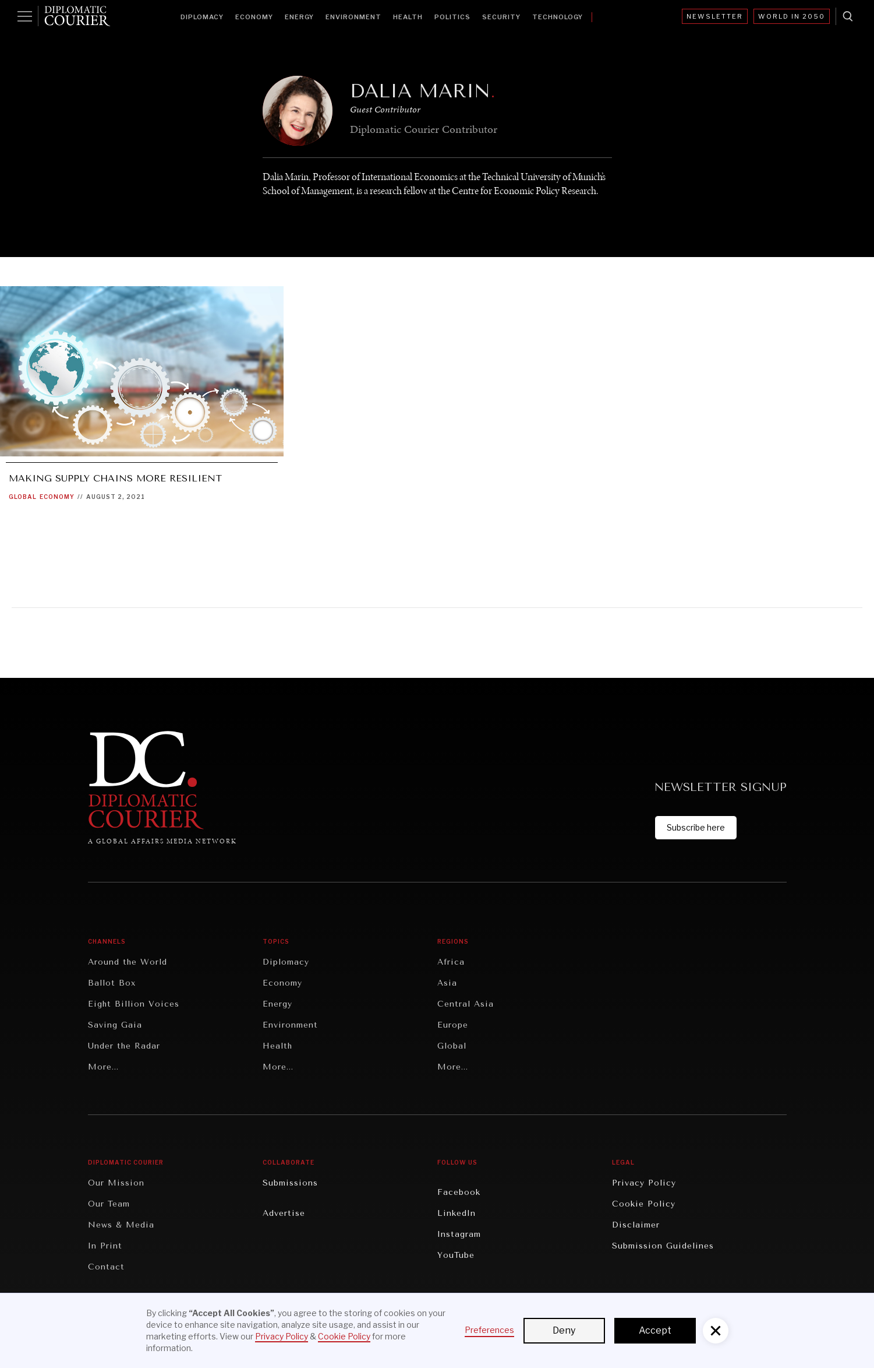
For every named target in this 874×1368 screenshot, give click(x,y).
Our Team (109, 1204)
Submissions (290, 1183)
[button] (715, 1331)
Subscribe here (696, 827)
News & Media (121, 1225)
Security (501, 17)
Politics (452, 17)
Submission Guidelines (663, 1246)
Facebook (458, 1192)
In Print (105, 1246)
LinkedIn (456, 1213)
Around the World (127, 962)
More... (103, 1067)
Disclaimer (636, 1225)
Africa (451, 962)
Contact (106, 1267)
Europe (452, 1025)
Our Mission (116, 1183)
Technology (557, 17)
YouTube (456, 1255)
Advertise (284, 1213)
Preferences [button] (489, 1330)
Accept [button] (655, 1330)
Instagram (459, 1234)
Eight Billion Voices (133, 1004)
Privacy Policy (644, 1183)
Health (408, 17)
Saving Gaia (115, 1025)
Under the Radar (124, 1046)
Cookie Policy (643, 1204)
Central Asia (465, 1004)
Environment (353, 17)
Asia (447, 983)
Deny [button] (564, 1330)
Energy (299, 17)
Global (23, 496)
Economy (254, 17)
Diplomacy (202, 17)
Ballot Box (112, 983)
